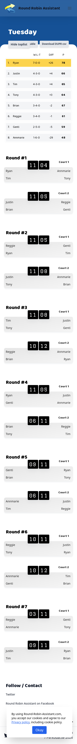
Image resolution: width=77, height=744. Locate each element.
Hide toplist (19, 44)
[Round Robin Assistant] (10, 8)
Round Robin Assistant (39, 8)
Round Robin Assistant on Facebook (30, 703)
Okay (39, 730)
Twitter (10, 694)
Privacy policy (20, 722)
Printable (30, 44)
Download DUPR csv (54, 44)
